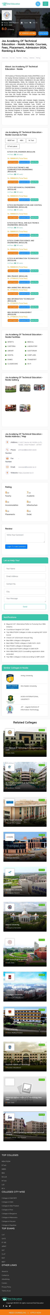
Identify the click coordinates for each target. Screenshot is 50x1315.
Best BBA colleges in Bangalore (18, 640)
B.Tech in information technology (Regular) (23, 259)
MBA (21, 140)
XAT (3, 1250)
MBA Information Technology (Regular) (21, 300)
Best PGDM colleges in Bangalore (18, 646)
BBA (3, 1173)
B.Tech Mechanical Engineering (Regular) (21, 188)
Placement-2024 (24, 162)
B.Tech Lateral (12, 146)
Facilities (18, 58)
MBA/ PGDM (6, 1161)
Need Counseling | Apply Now (25, 1312)
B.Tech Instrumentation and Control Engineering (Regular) (25, 206)
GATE (4, 1239)
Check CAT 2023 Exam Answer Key (19, 638)
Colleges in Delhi (7, 1202)
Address (31, 58)
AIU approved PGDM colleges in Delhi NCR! (22, 649)
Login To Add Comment (16, 546)
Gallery (25, 58)
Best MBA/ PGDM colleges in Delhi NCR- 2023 (23, 643)
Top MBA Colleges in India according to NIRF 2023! (25, 657)
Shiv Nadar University (29, 686)
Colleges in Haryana (8, 1221)
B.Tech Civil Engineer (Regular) (21, 152)
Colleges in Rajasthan (9, 1225)
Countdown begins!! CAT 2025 (17, 629)
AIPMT (4, 1246)
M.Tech (4, 1181)
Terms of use (6, 1291)
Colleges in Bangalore (9, 1214)
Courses (12, 58)
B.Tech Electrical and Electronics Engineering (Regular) (23, 224)
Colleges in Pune (7, 1210)
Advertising (5, 1279)
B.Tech (4, 1165)
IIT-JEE (4, 1243)
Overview (5, 58)
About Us (5, 1271)
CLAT (4, 1254)
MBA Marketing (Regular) (19, 288)
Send (25, 607)
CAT (3, 1235)
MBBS (4, 1169)
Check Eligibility (13, 162)
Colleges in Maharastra (9, 1218)
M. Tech (31, 140)
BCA (3, 1189)
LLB (3, 1185)
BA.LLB (4, 1177)
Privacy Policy (6, 1287)
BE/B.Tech (11, 140)
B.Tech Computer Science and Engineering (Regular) (21, 242)
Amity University (27, 675)
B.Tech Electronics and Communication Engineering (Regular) (20, 169)
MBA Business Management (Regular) (20, 313)
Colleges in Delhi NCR (9, 1198)
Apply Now (43, 33)
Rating (38, 58)
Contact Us (5, 1275)
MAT (3, 1258)
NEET (3, 1262)
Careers (4, 1283)
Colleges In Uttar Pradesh (10, 1206)
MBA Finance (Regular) (18, 276)
